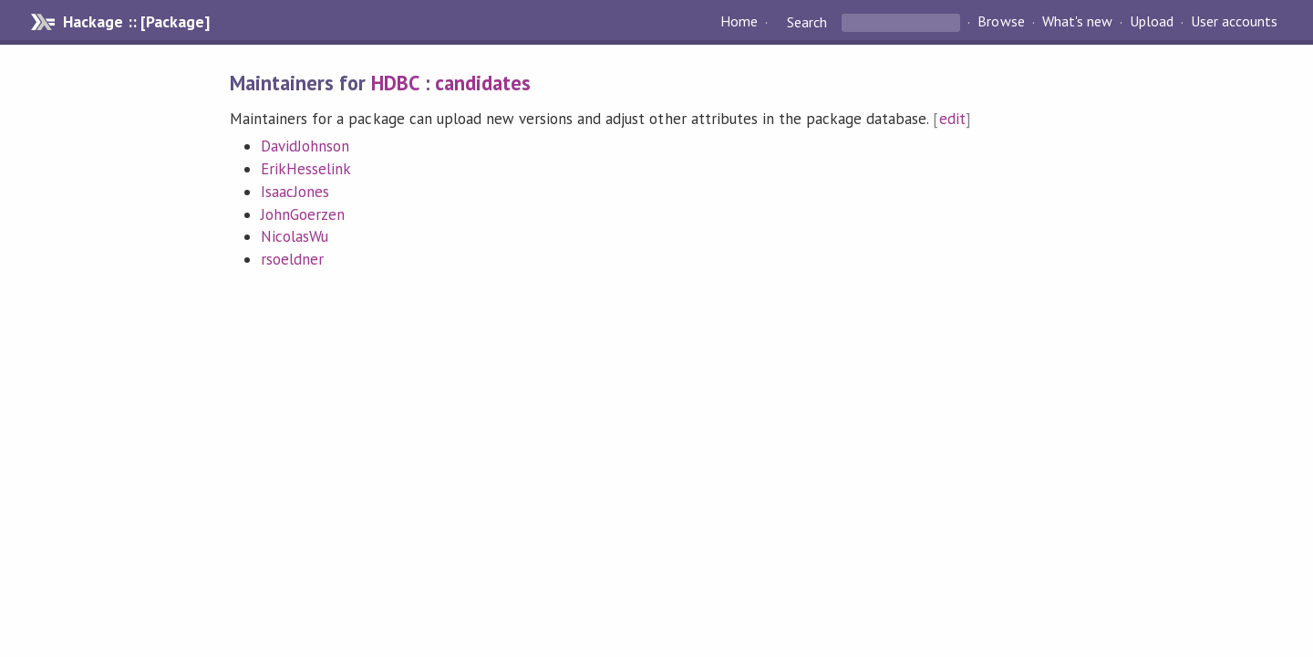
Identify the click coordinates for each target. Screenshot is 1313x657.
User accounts (1234, 22)
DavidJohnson (305, 146)
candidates (483, 82)
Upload (1151, 22)
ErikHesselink (306, 169)
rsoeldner (292, 259)
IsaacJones (295, 192)
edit (952, 119)
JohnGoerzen (303, 214)
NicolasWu (294, 236)
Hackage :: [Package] (136, 22)
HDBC (395, 82)
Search (807, 22)
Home (739, 22)
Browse (1000, 22)
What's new (1077, 22)
